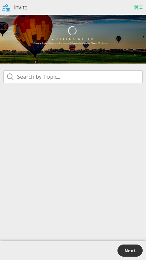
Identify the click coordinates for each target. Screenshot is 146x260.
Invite (15, 7)
